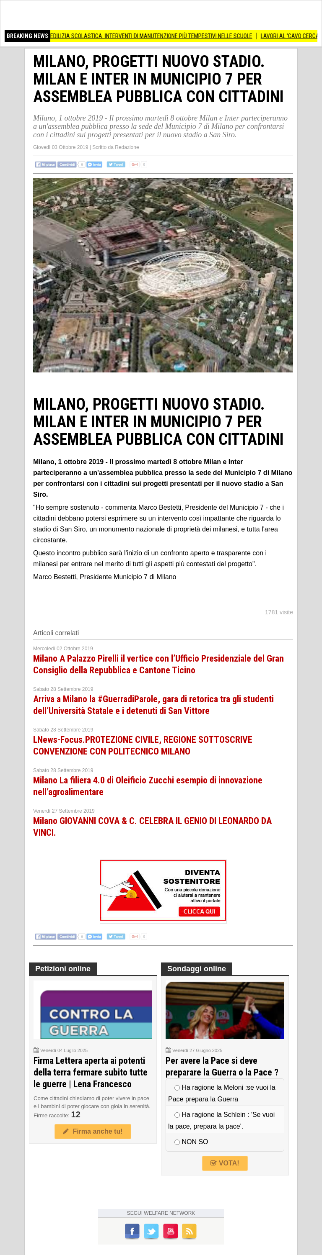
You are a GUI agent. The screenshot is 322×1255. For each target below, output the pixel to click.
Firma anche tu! (92, 1131)
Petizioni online (63, 969)
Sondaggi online (196, 969)
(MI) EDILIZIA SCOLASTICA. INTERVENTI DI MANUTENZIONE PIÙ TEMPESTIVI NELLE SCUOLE (149, 36)
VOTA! (224, 1163)
